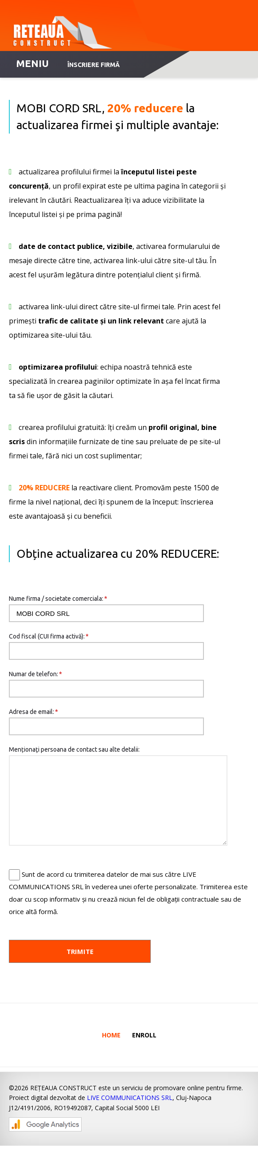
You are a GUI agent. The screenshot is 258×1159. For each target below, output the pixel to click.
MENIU (32, 63)
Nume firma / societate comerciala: (58, 598)
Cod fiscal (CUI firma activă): (49, 636)
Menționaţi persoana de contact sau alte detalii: (74, 749)
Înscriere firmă (93, 64)
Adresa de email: (33, 711)
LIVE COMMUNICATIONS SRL (129, 1111)
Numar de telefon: (35, 674)
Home (111, 1048)
